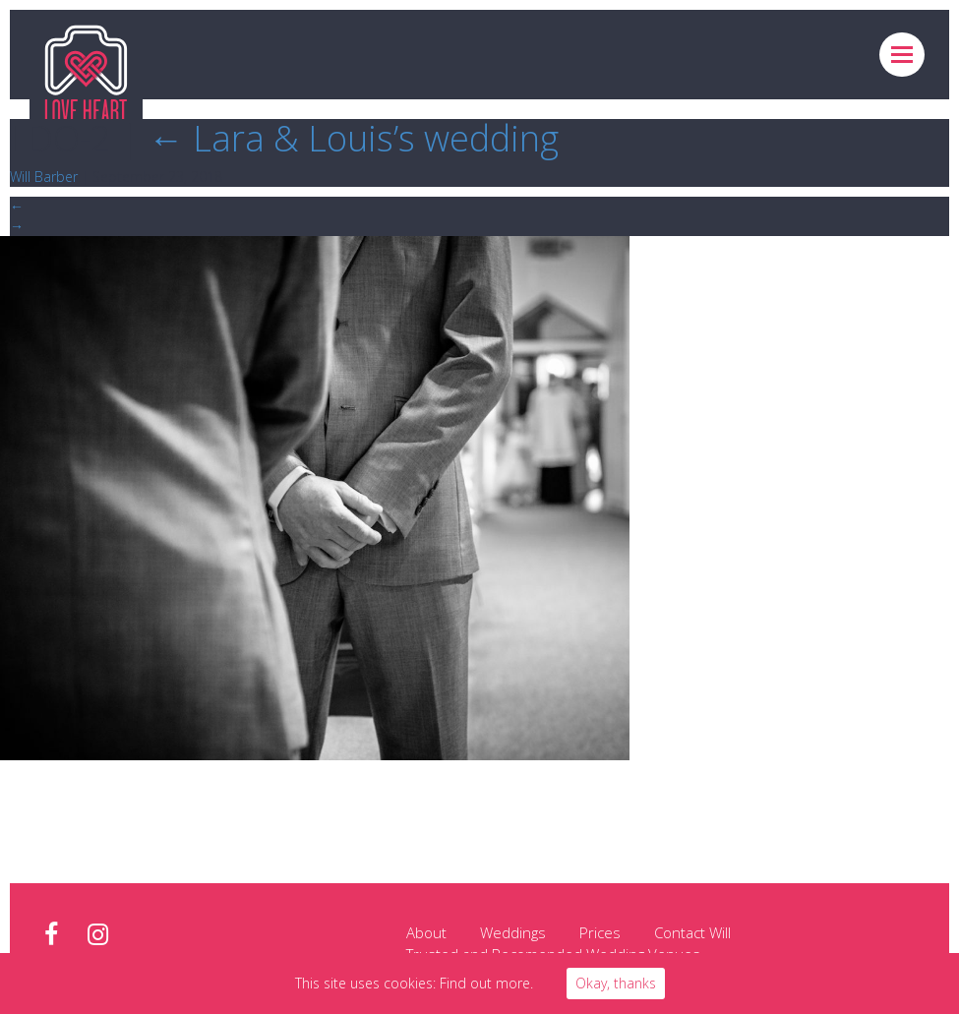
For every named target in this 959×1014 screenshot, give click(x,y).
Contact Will (692, 932)
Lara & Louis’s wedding (354, 138)
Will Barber (44, 176)
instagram (98, 935)
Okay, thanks (615, 983)
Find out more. (486, 983)
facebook (51, 935)
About (426, 932)
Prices (600, 932)
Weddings (513, 932)
